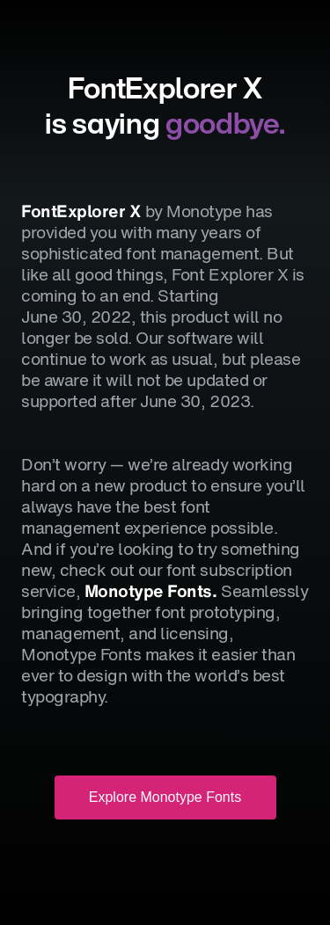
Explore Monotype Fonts (165, 797)
